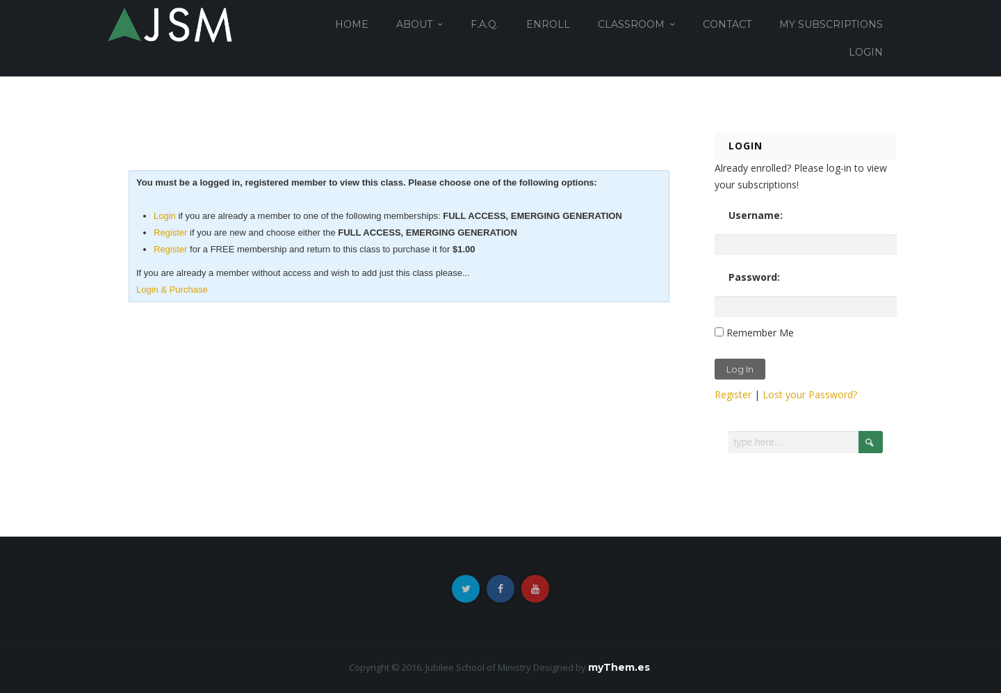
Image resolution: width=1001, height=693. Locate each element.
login (866, 52)
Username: (756, 215)
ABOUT (414, 24)
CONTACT (727, 24)
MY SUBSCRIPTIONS (831, 24)
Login (165, 216)
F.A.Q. (484, 24)
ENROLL (548, 24)
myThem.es (619, 667)
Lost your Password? (810, 394)
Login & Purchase (172, 289)
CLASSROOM (631, 24)
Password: (754, 277)
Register (170, 232)
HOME (351, 24)
